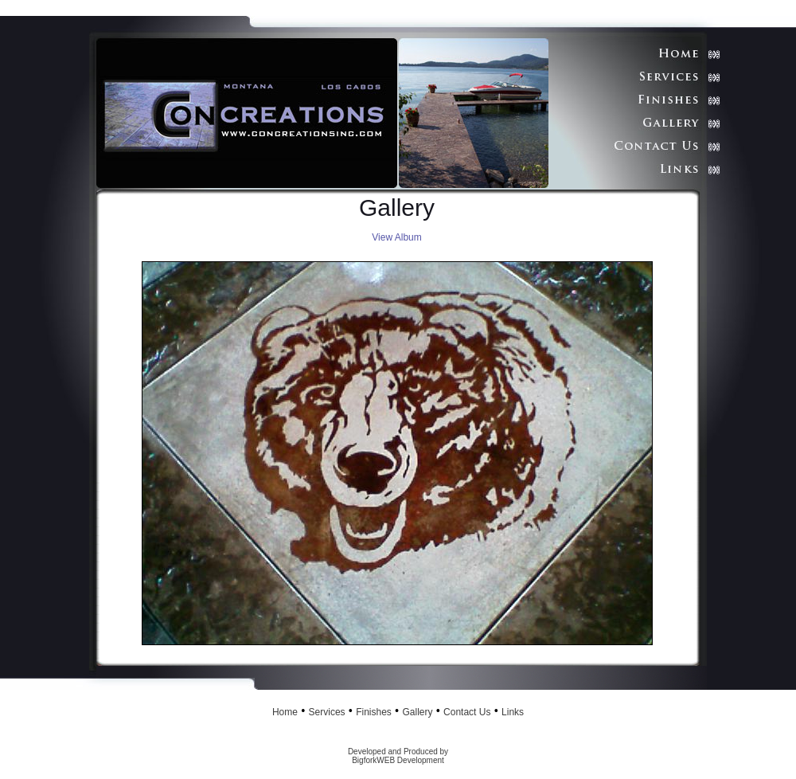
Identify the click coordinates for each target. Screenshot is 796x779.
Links (512, 712)
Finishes (374, 712)
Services (327, 712)
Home (285, 712)
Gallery (417, 712)
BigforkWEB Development (398, 760)
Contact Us (466, 712)
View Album (396, 237)
